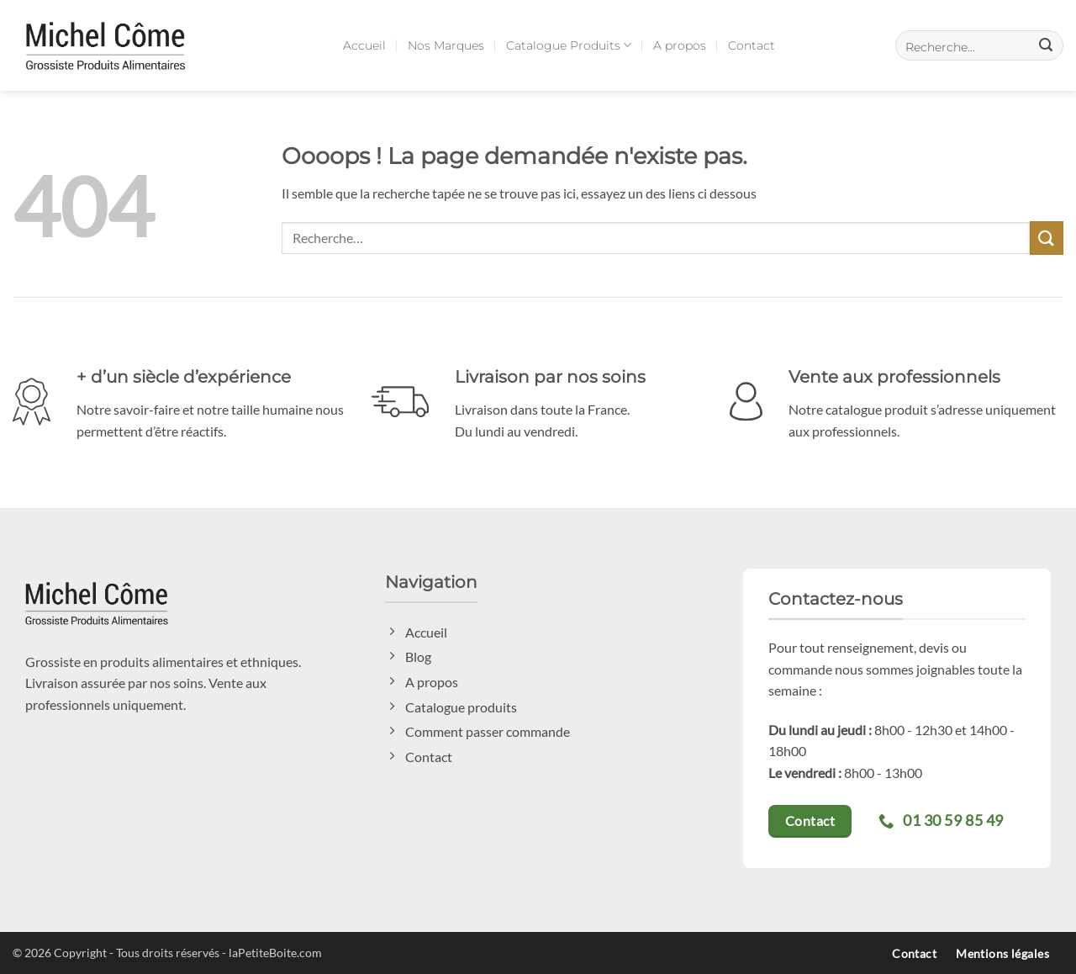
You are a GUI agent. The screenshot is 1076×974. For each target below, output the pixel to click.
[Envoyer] (1046, 237)
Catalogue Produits (568, 45)
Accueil (364, 45)
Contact (751, 45)
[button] (979, 45)
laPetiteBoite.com (275, 952)
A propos (679, 45)
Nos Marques (446, 45)
